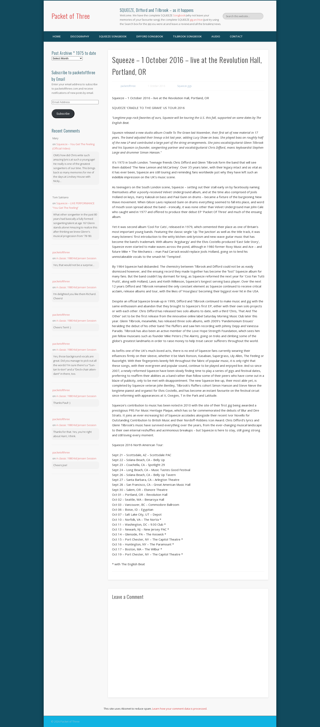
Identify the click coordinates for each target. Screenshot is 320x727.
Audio (215, 36)
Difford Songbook (149, 36)
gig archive (196, 19)
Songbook (179, 15)
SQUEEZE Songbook (113, 36)
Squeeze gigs (184, 86)
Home (57, 36)
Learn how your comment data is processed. (179, 708)
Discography (79, 36)
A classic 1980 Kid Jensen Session (76, 258)
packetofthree (128, 86)
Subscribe (63, 113)
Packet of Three (71, 16)
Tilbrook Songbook (187, 36)
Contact (236, 36)
